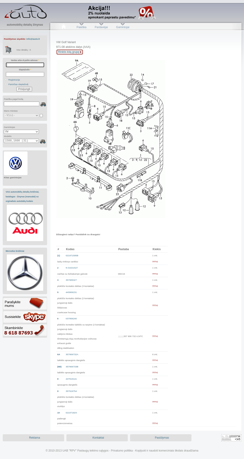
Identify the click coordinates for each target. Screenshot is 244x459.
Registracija (14, 79)
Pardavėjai (101, 27)
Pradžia (63, 27)
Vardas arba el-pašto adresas (25, 60)
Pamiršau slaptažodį (18, 84)
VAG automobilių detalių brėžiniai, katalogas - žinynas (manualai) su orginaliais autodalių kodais (22, 196)
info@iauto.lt (33, 39)
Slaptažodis (25, 69)
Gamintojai (122, 27)
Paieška (81, 27)
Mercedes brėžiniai (15, 251)
